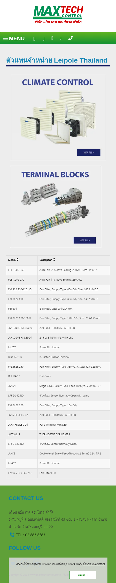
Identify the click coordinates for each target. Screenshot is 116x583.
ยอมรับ (82, 575)
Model (13, 260)
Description (47, 260)
